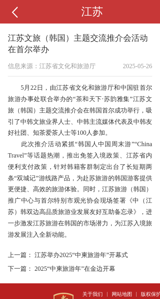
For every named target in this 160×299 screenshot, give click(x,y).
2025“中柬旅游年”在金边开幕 (75, 268)
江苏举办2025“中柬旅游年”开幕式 (81, 255)
